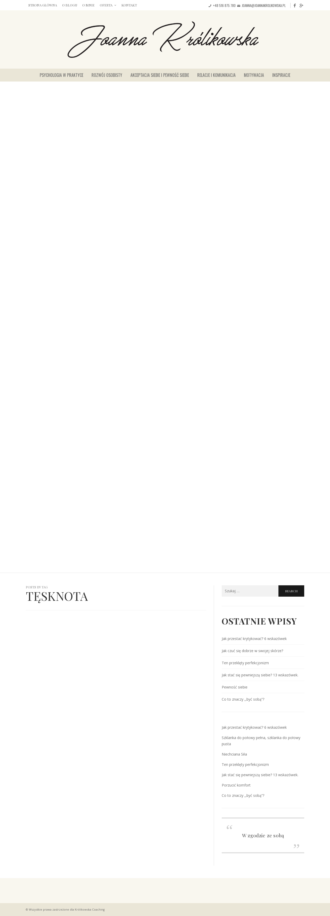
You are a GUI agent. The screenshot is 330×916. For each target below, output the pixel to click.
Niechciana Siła (234, 754)
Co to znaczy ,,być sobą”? (243, 699)
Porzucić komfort (236, 785)
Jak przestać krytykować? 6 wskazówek (254, 638)
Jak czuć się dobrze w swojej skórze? (252, 650)
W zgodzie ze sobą (263, 835)
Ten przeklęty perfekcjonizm (245, 662)
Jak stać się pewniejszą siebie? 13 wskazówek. (260, 674)
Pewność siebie (235, 687)
